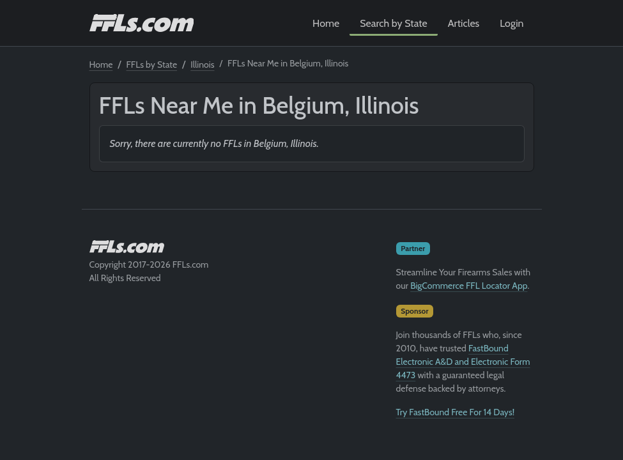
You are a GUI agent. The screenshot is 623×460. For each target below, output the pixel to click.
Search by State (393, 23)
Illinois (202, 64)
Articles (463, 23)
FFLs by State (152, 64)
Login (511, 23)
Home (325, 23)
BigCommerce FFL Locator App (468, 285)
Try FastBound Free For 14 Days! (455, 412)
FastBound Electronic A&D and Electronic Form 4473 (463, 361)
